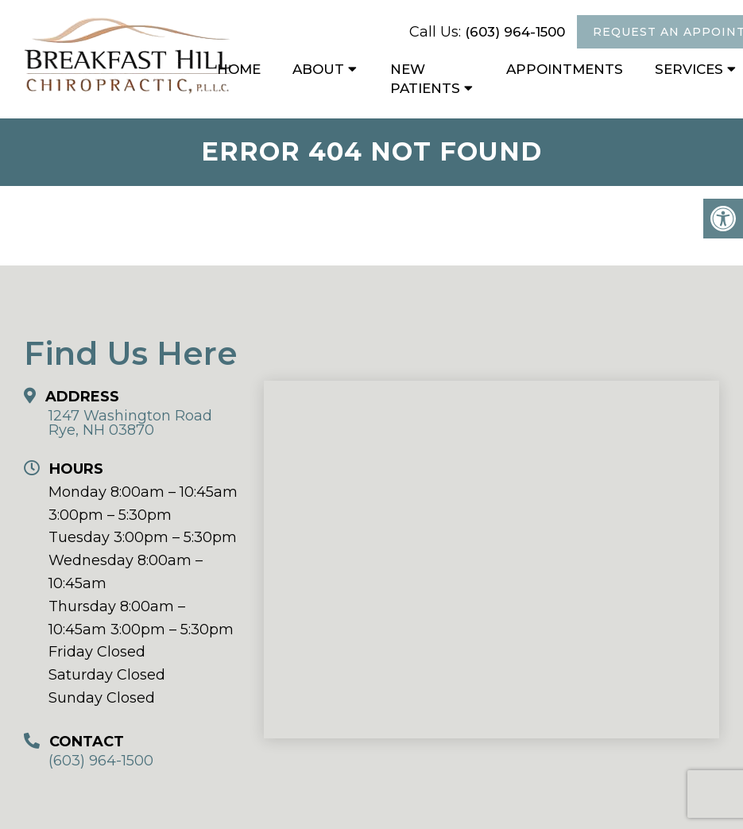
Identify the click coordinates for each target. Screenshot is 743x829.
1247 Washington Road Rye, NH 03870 (130, 423)
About (318, 69)
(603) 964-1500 (515, 32)
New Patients (425, 78)
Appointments (564, 69)
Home (239, 69)
